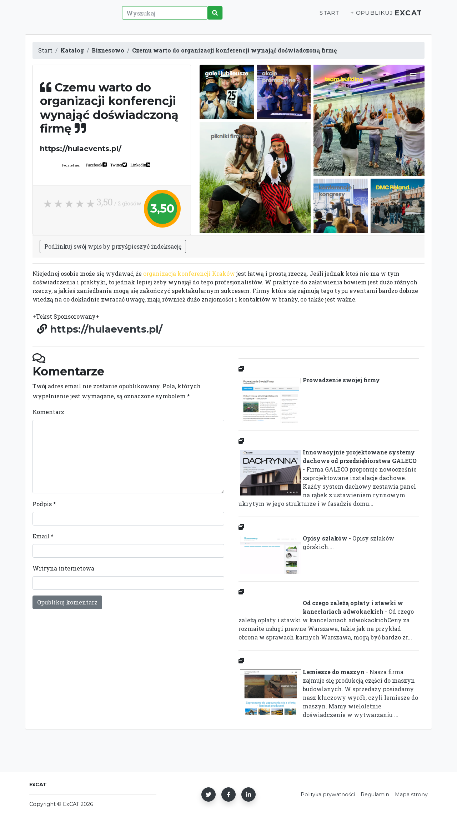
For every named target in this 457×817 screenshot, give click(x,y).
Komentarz (48, 411)
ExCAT (406, 16)
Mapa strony (411, 794)
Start (323, 16)
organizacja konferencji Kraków (189, 273)
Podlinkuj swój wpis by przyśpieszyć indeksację (112, 246)
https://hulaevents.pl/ (106, 329)
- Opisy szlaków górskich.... (316, 544)
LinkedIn (138, 165)
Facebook (94, 165)
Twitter (116, 165)
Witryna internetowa (63, 568)
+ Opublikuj (366, 16)
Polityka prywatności (328, 794)
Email (43, 536)
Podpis (44, 504)
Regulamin (375, 794)
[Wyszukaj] (162, 17)
